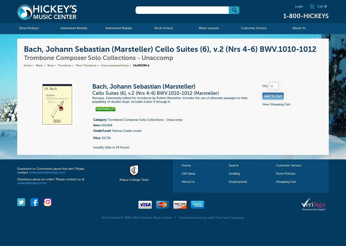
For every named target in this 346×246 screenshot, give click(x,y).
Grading (234, 173)
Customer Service (288, 165)
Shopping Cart (286, 181)
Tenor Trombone (86, 65)
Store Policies (285, 173)
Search (233, 165)
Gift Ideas (188, 173)
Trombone (64, 65)
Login (299, 6)
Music (39, 65)
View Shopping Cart (276, 104)
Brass (50, 65)
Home (28, 65)
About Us (188, 181)
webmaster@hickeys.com (47, 172)
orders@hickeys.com (31, 183)
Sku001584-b (141, 65)
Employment (238, 181)
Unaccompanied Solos (115, 65)
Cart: (322, 6)
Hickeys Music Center (47, 12)
